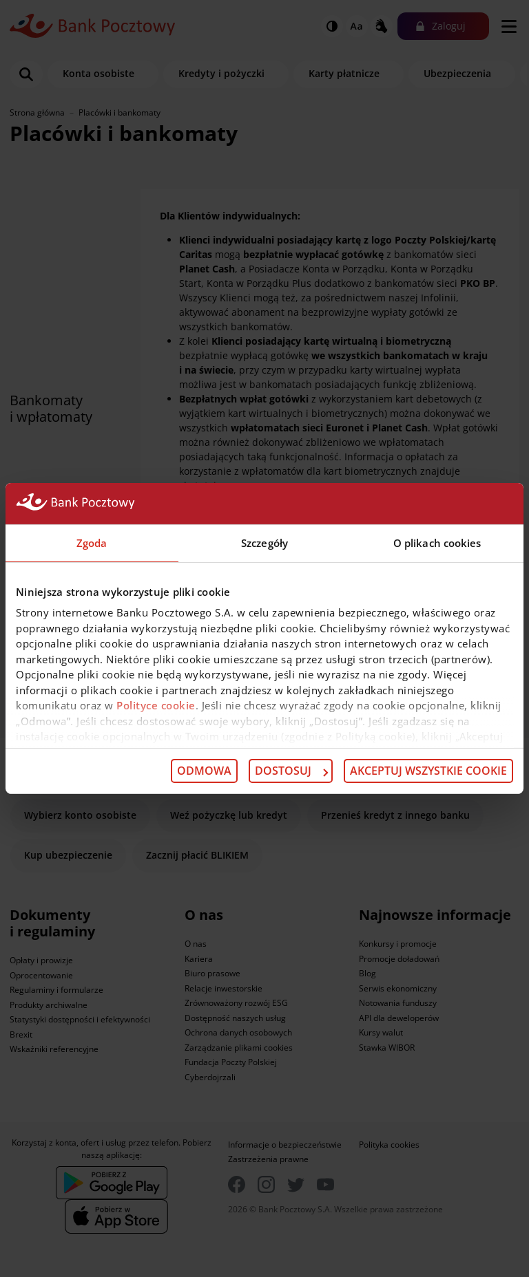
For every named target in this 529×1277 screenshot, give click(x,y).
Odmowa (204, 770)
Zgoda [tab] (91, 543)
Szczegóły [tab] (264, 543)
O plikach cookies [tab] (437, 543)
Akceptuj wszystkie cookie (428, 770)
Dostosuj (291, 770)
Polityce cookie (156, 705)
